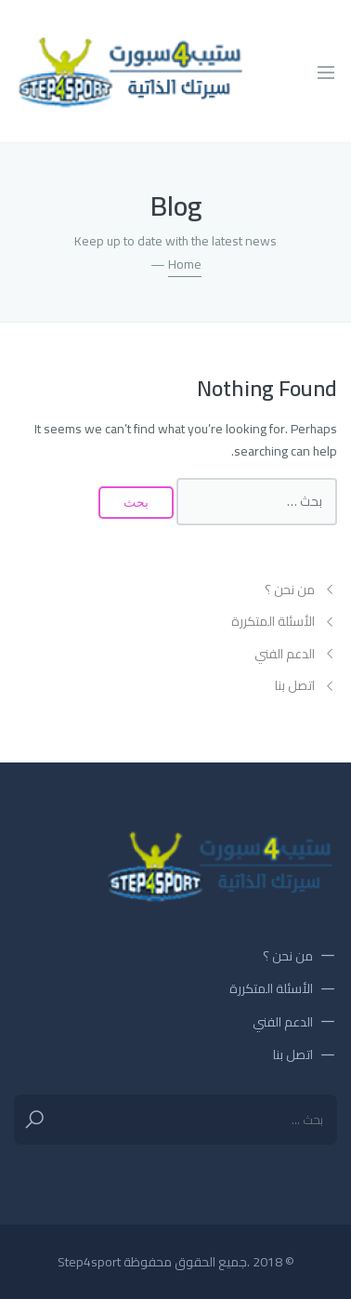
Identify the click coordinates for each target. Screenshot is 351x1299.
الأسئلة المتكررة (273, 621)
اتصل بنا (295, 685)
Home (185, 264)
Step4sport (89, 1262)
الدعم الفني (284, 654)
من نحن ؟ (290, 590)
